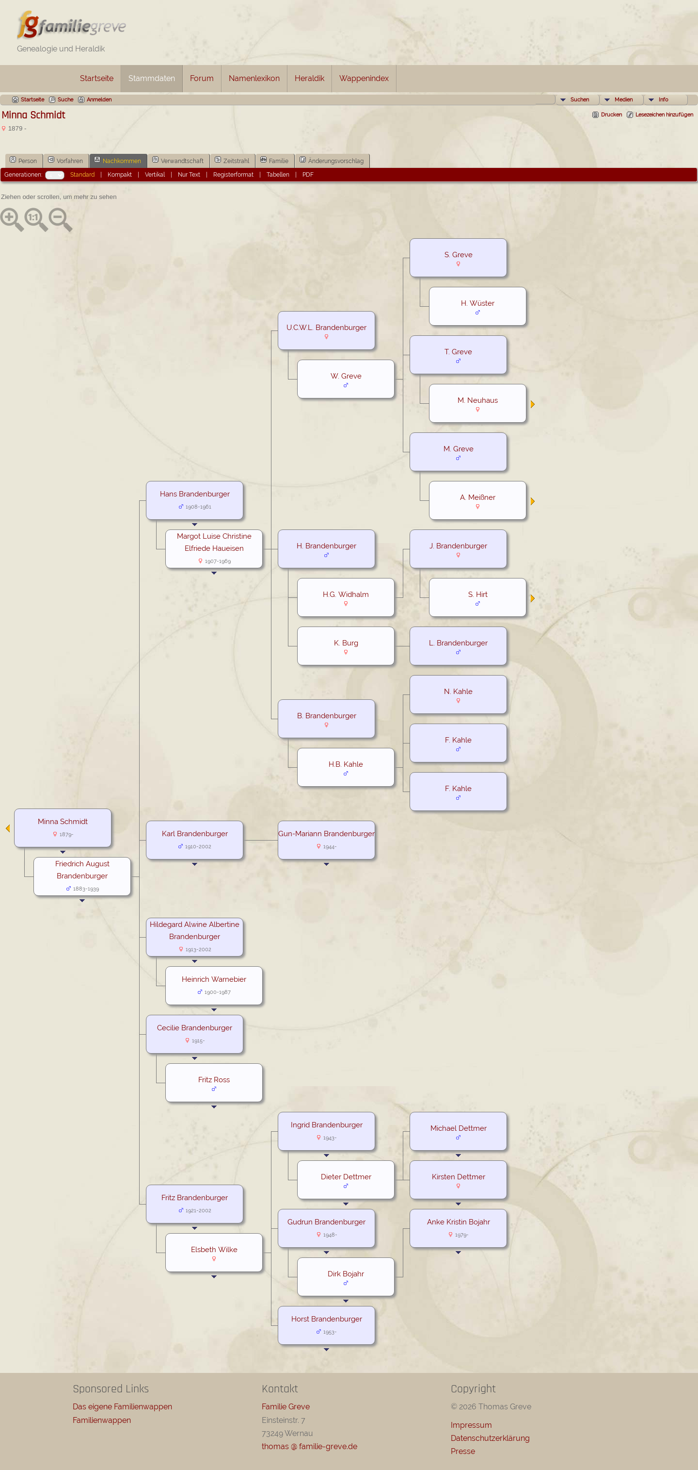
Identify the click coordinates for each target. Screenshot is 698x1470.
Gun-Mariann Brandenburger (326, 833)
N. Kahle (458, 691)
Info (663, 100)
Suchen (580, 100)
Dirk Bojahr (346, 1274)
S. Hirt (478, 594)
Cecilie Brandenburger (194, 1028)
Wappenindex (364, 78)
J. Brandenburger (458, 546)
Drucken (611, 115)
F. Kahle (458, 740)
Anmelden (99, 100)
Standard (82, 174)
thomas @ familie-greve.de (309, 1446)
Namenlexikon (254, 78)
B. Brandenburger (326, 715)
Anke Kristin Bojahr (458, 1222)
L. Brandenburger (458, 643)
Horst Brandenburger (326, 1319)
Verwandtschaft (178, 160)
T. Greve (458, 351)
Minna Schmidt (63, 821)
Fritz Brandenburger (194, 1197)
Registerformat (233, 174)
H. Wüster (477, 303)
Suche (65, 100)
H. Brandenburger (326, 546)
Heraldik (309, 78)
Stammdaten (151, 78)
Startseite (96, 78)
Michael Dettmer (458, 1128)
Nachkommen (117, 160)
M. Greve (459, 449)
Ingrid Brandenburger (327, 1125)
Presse (463, 1451)
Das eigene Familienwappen (122, 1406)
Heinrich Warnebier (214, 979)
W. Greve (346, 376)
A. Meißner (477, 497)
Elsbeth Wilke (214, 1249)
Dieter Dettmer (346, 1177)
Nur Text (189, 174)
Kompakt (120, 174)
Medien (624, 100)
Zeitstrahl (232, 160)
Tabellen (278, 174)
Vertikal (155, 174)
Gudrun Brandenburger (326, 1222)
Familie (274, 160)
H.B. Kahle (346, 764)
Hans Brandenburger (195, 494)
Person (23, 160)
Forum (202, 78)
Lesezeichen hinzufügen (664, 115)
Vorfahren (65, 160)
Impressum (471, 1425)
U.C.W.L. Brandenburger (326, 327)
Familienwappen (102, 1420)
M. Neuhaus (478, 400)
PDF (308, 174)
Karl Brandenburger (195, 833)
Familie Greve (286, 1406)
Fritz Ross (214, 1079)
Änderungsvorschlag (332, 160)
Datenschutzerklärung (490, 1438)
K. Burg (346, 643)
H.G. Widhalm (346, 594)
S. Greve (458, 254)
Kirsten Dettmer (458, 1177)
